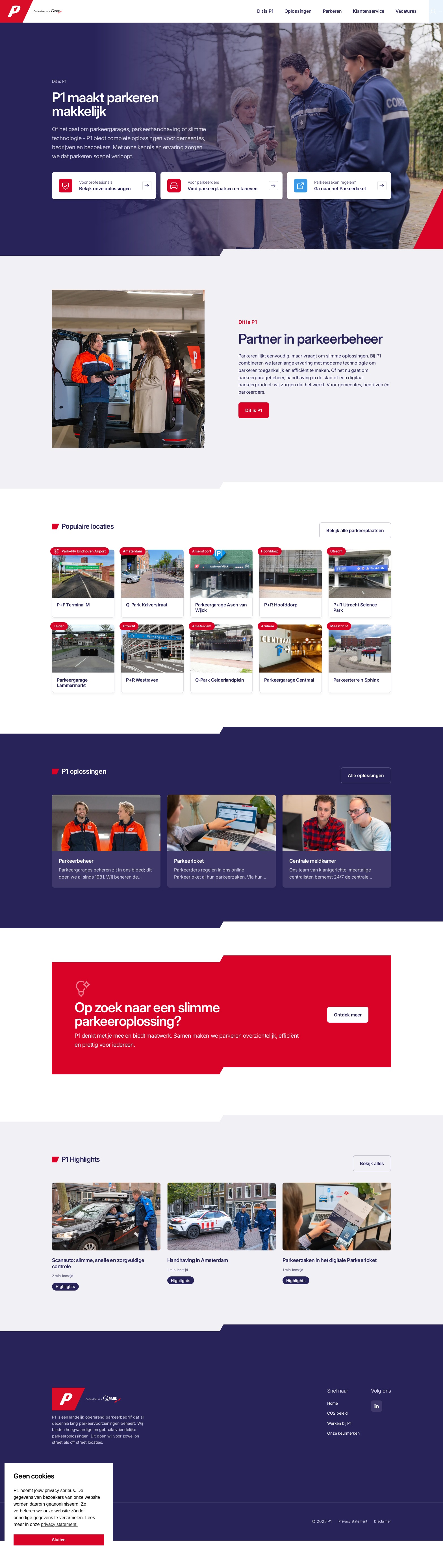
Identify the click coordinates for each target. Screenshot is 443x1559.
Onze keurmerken (341, 1451)
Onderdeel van (53, 11)
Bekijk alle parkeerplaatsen (355, 530)
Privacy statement (349, 1540)
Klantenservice (321, 11)
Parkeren (285, 11)
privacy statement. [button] (59, 1524)
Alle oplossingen (366, 787)
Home (329, 1421)
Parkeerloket (415, 11)
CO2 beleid (334, 1431)
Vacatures (359, 11)
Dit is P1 (218, 11)
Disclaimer (381, 1540)
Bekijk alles (372, 1177)
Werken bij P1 (336, 1441)
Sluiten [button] (59, 1540)
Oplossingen (251, 11)
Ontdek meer (348, 1028)
